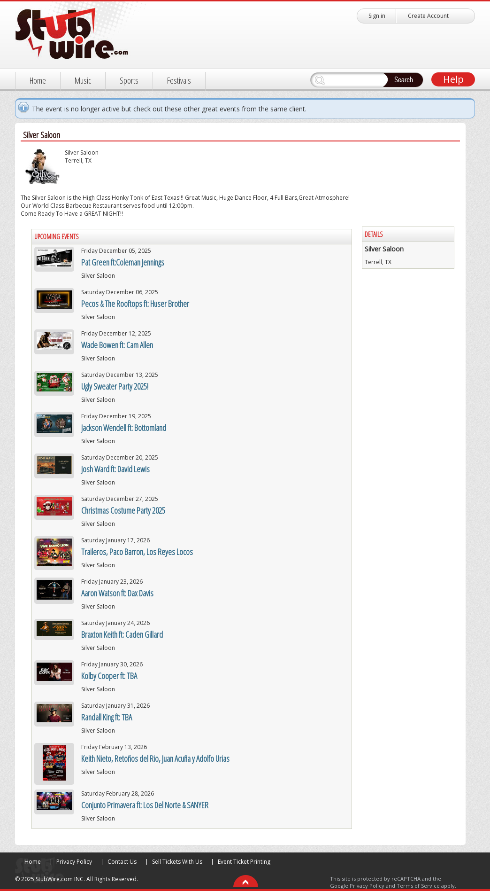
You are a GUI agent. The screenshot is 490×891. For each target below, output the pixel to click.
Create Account (428, 16)
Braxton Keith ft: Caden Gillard (122, 634)
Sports (129, 80)
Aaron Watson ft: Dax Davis (117, 593)
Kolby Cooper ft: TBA (109, 675)
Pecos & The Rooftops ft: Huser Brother (135, 303)
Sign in (376, 16)
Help (453, 79)
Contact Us (122, 862)
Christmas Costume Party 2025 (123, 510)
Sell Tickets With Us (177, 862)
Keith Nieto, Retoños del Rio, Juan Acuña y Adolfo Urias (155, 758)
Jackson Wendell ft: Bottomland (123, 427)
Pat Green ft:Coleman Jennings (122, 262)
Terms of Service (418, 885)
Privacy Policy (74, 862)
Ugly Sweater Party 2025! (114, 386)
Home (38, 80)
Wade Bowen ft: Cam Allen (117, 345)
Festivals (179, 80)
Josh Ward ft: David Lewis (115, 469)
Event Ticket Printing (244, 862)
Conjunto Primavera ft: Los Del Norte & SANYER (144, 805)
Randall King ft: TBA (106, 717)
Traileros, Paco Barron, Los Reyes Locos (137, 551)
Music (83, 80)
